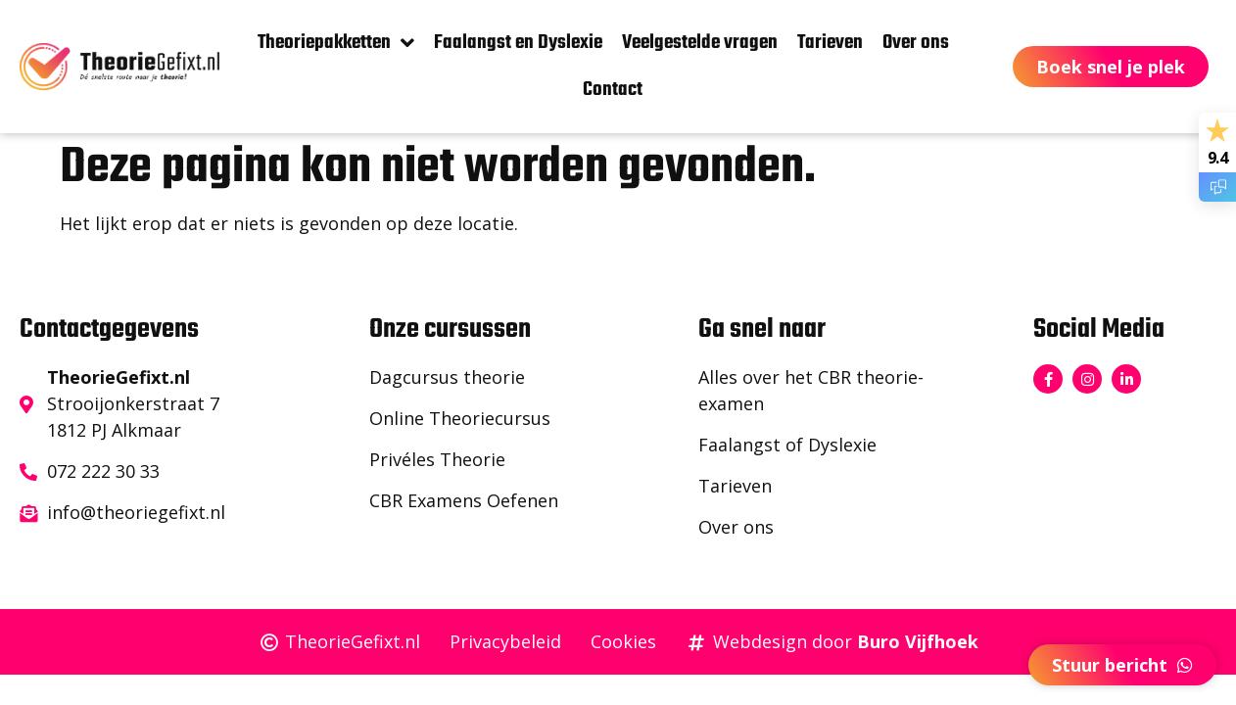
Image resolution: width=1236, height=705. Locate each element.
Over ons (915, 42)
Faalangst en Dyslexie (518, 42)
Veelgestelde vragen (700, 42)
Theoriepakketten (336, 43)
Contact (612, 89)
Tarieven (830, 42)
